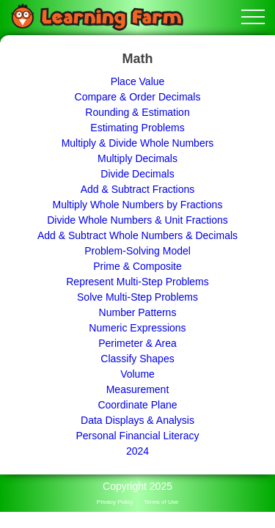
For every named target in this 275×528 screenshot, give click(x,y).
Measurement (137, 389)
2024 (137, 451)
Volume (137, 374)
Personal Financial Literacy (137, 435)
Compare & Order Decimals (138, 97)
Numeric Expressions (137, 328)
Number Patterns (138, 312)
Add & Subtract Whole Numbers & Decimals (137, 235)
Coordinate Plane (137, 405)
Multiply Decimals (137, 158)
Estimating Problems (137, 127)
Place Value (138, 81)
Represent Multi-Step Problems (137, 281)
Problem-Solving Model (137, 251)
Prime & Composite (137, 266)
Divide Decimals (137, 174)
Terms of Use (161, 502)
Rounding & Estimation (137, 112)
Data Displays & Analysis (137, 420)
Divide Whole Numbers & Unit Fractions (137, 220)
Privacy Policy (115, 502)
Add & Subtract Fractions (138, 189)
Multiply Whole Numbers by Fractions (138, 204)
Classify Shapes (137, 358)
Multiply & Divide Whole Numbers (138, 143)
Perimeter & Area (137, 343)
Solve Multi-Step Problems (137, 297)
